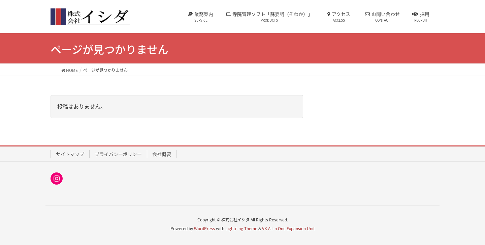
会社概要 (161, 154)
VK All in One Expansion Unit (288, 228)
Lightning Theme (241, 228)
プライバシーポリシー (118, 154)
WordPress (204, 228)
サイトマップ (70, 154)
